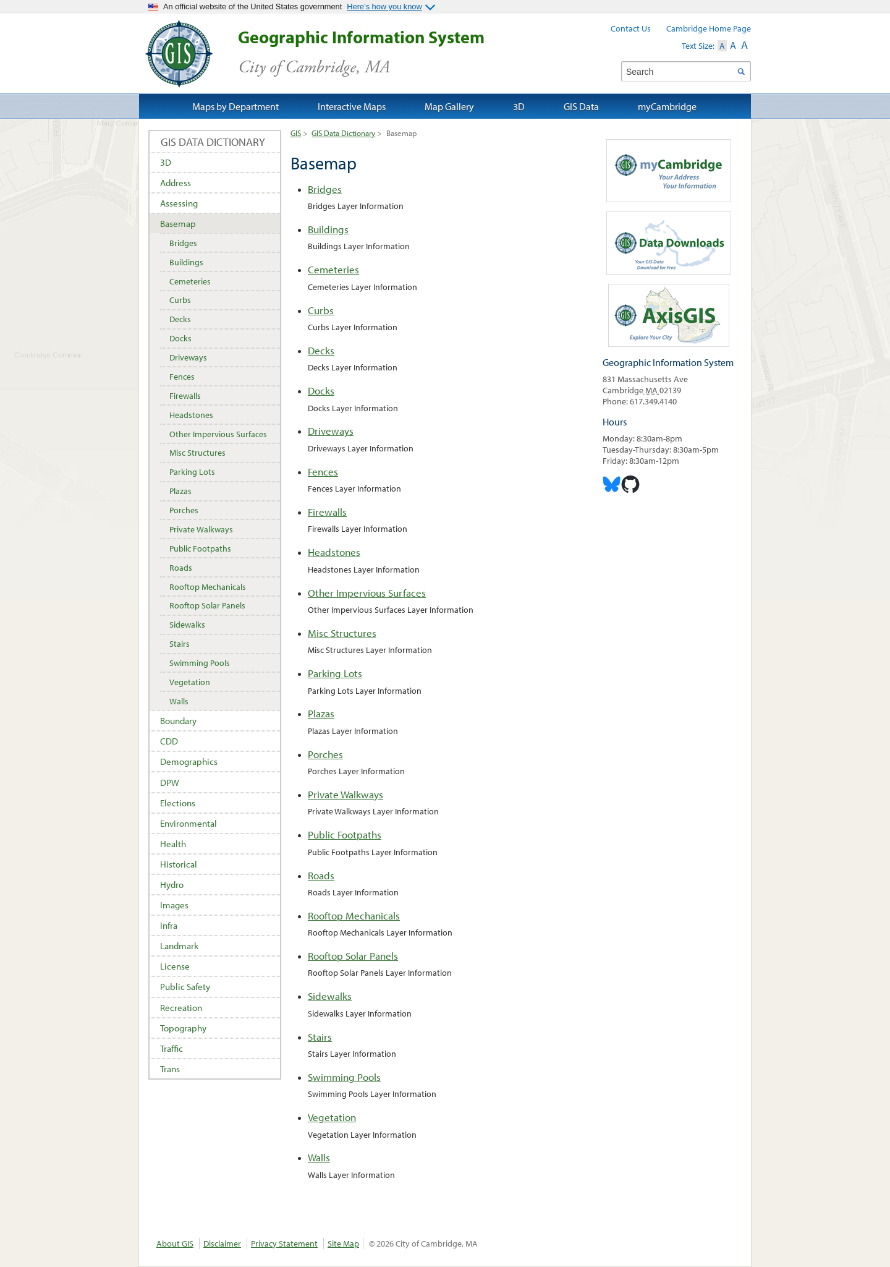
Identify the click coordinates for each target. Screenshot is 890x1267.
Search (741, 71)
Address (175, 183)
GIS (295, 133)
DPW (169, 782)
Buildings (328, 229)
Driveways (331, 430)
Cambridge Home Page (708, 28)
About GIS (174, 1243)
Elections (177, 803)
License (175, 966)
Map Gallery (449, 106)
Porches (325, 754)
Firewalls (327, 511)
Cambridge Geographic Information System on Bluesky (612, 484)
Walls (319, 1157)
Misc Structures (342, 632)
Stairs (320, 1036)
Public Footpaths (344, 834)
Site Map (343, 1243)
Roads (321, 875)
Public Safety (185, 986)
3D (165, 162)
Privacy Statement (284, 1243)
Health (173, 844)
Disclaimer (222, 1243)
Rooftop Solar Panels (353, 955)
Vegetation (332, 1117)
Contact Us (631, 28)
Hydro (172, 884)
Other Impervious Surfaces (367, 592)
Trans (170, 1069)
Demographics (189, 761)
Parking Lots (335, 673)
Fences (323, 471)
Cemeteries (333, 269)
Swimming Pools (344, 1076)
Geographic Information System (383, 52)
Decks (321, 350)
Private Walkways (345, 794)
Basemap (178, 223)
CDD (169, 741)
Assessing (179, 203)
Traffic (171, 1048)
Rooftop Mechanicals (354, 915)
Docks (321, 390)
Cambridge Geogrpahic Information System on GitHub (630, 484)
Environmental (188, 823)
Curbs (321, 310)
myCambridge (667, 106)
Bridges (325, 188)
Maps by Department (235, 106)
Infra (168, 925)
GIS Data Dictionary (343, 133)
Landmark (179, 946)
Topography (183, 1028)
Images (174, 905)
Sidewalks (330, 995)
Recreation (181, 1007)
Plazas (321, 713)
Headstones (334, 551)
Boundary (178, 721)
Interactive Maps (352, 106)
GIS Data (581, 106)
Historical (178, 864)
